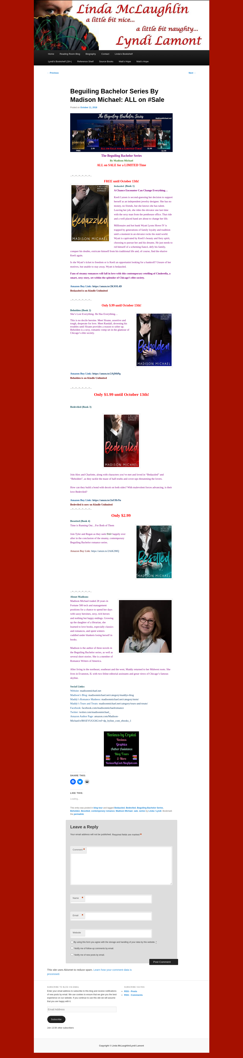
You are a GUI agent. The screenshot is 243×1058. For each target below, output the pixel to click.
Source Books (106, 61)
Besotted (85, 811)
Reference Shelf (85, 61)
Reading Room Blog (70, 54)
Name (78, 898)
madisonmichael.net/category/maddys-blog (111, 695)
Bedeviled (131, 808)
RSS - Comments (133, 995)
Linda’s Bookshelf (124, 54)
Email (78, 915)
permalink (79, 814)
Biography (91, 54)
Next (192, 73)
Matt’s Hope (125, 61)
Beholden (75, 811)
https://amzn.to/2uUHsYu (106, 500)
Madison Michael (124, 811)
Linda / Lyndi (155, 811)
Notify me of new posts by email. (89, 955)
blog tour (98, 808)
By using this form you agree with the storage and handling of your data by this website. (115, 942)
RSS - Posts (130, 991)
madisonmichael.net (90, 690)
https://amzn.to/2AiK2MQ (105, 551)
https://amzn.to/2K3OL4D (107, 286)
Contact (105, 54)
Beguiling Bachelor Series (150, 808)
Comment (79, 849)
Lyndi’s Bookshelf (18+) (60, 61)
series (142, 811)
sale (136, 811)
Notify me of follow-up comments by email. (94, 948)
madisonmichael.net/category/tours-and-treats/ (123, 703)
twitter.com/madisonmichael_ (94, 712)
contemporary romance (103, 811)
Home (51, 54)
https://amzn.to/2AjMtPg (106, 373)
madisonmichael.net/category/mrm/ (120, 699)
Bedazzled (119, 808)
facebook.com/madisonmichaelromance (103, 708)
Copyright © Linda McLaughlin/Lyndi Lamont (121, 1046)
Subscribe (56, 1019)
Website (77, 932)
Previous (53, 73)
